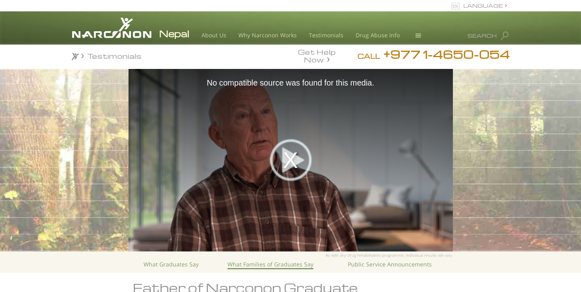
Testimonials (326, 35)
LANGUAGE (483, 5)
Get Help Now (317, 55)
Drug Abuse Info (378, 35)
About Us (214, 35)
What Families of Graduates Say (270, 264)
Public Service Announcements (390, 264)
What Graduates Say (171, 264)
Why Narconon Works (267, 35)
